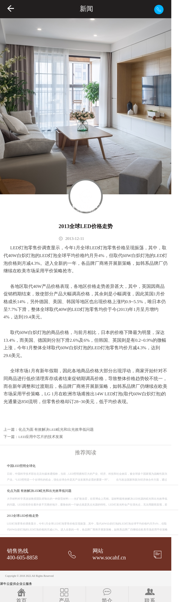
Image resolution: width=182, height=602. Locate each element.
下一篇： (33, 437)
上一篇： (48, 430)
